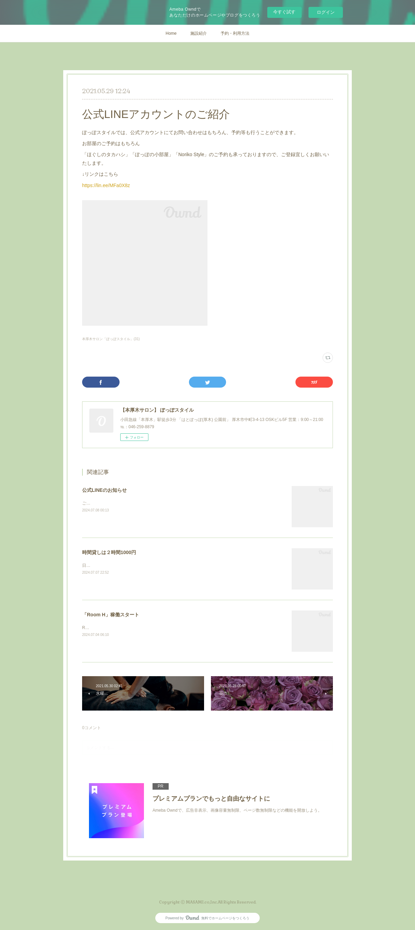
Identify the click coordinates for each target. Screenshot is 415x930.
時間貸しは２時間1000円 (109, 552)
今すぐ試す (284, 11)
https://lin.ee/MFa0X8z (106, 185)
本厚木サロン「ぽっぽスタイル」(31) (111, 339)
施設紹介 (198, 33)
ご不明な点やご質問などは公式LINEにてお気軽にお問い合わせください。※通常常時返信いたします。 (177, 503)
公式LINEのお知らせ (104, 490)
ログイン (326, 12)
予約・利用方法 (235, 33)
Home (171, 33)
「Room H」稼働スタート (110, 614)
